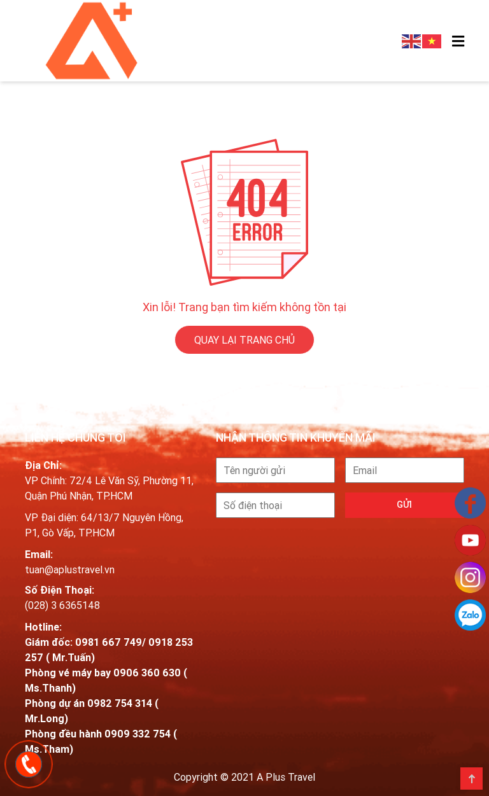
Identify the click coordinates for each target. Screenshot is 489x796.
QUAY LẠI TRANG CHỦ (244, 338)
